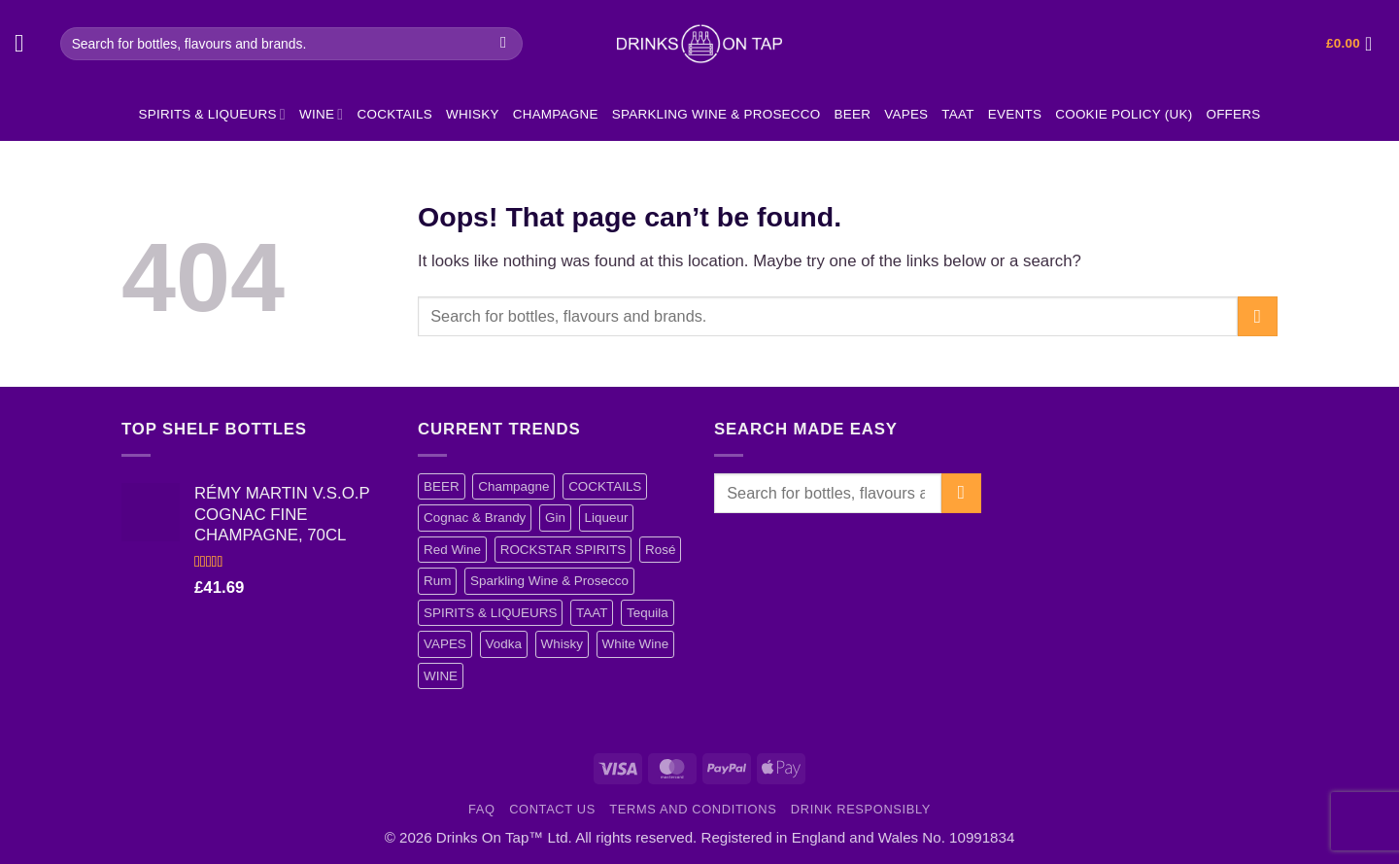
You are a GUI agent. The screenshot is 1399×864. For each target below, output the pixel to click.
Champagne (555, 114)
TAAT (957, 114)
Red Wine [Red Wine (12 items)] (452, 549)
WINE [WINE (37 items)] (441, 676)
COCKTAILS (394, 114)
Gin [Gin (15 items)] (555, 517)
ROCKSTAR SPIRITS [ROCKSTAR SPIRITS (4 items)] (563, 549)
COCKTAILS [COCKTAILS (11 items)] (604, 486)
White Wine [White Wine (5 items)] (635, 644)
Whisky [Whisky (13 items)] (562, 644)
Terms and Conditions (692, 809)
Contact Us (552, 809)
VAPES (906, 114)
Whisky (472, 114)
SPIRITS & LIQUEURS (212, 114)
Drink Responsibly (861, 809)
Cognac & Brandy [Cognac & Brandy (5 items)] (475, 517)
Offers (1233, 114)
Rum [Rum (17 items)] (437, 580)
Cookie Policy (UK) (1123, 114)
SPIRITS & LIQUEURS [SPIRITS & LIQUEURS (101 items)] (490, 612)
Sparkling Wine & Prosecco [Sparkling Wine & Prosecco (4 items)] (549, 580)
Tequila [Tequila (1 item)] (647, 612)
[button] (27, 44)
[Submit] (504, 43)
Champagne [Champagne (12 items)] (513, 486)
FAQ (481, 809)
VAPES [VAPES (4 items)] (445, 644)
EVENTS (1014, 114)
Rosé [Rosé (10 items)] (660, 549)
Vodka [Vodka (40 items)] (504, 644)
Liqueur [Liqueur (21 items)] (607, 517)
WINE (321, 114)
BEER (853, 114)
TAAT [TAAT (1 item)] (591, 612)
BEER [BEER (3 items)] (442, 486)
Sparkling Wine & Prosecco (716, 114)
